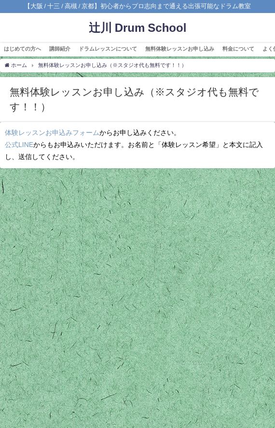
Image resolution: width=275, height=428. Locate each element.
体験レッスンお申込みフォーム (52, 132)
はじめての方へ (22, 49)
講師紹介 (59, 49)
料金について (238, 49)
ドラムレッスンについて (108, 49)
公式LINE (19, 144)
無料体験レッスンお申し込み (179, 49)
